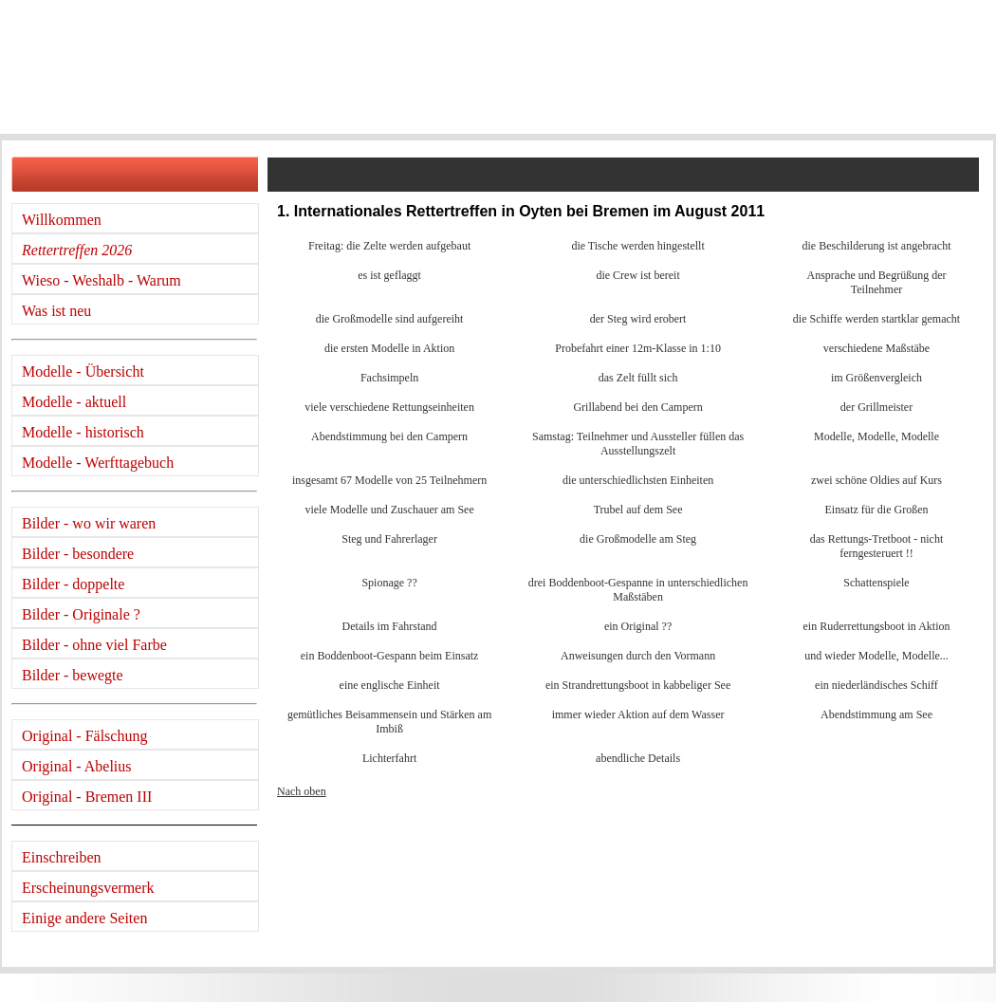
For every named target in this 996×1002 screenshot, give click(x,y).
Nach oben (301, 791)
